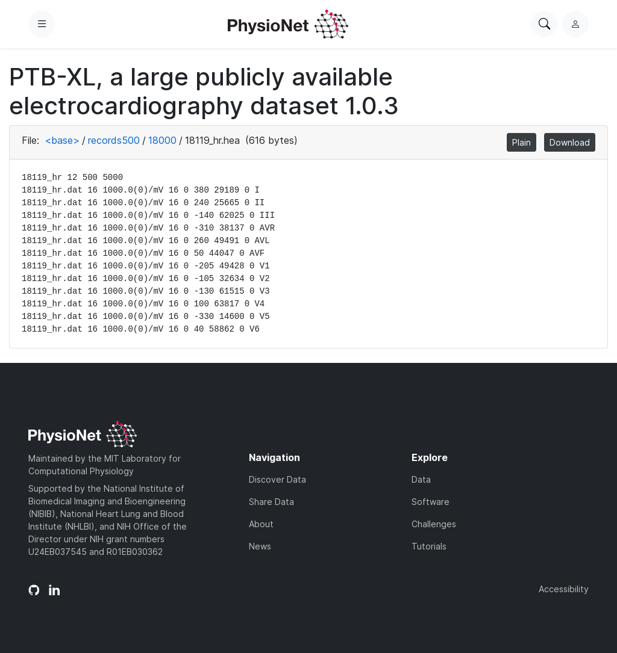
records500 (114, 140)
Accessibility (564, 589)
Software (430, 502)
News (260, 546)
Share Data (271, 502)
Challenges (434, 524)
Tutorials (429, 546)
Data (421, 479)
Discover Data (277, 479)
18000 (162, 140)
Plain (521, 142)
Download (570, 142)
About (261, 524)
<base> (62, 140)
